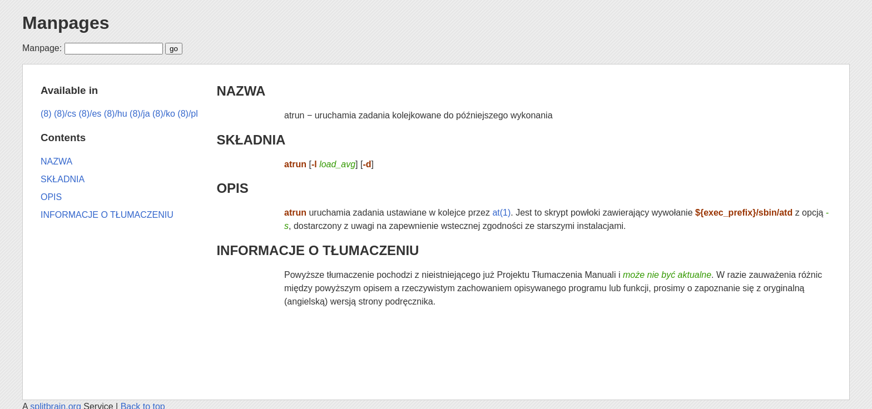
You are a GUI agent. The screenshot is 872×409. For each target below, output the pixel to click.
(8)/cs (65, 113)
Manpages (65, 23)
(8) (46, 113)
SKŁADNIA (250, 139)
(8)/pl (187, 113)
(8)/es (89, 113)
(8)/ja (140, 113)
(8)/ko (163, 113)
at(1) (501, 212)
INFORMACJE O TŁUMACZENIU (317, 250)
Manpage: (42, 48)
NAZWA (240, 90)
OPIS (232, 188)
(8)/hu (115, 113)
